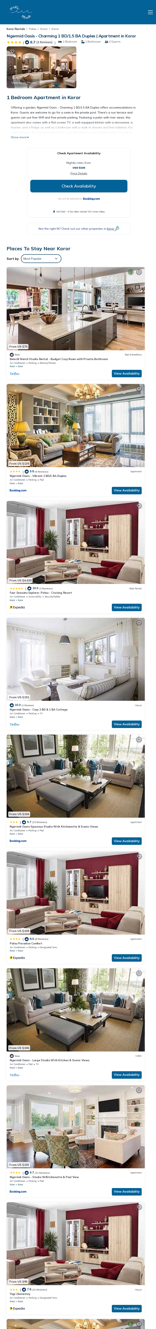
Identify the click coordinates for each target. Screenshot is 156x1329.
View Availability (58, 332)
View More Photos (24, 83)
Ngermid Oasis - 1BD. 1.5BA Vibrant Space (111, 695)
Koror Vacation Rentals (22, 1227)
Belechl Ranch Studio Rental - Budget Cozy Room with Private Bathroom (113, 1222)
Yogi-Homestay (20, 620)
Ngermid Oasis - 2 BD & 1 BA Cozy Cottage (39, 695)
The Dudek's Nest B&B (25, 922)
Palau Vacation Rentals (22, 1250)
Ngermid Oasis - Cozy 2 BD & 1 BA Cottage (112, 393)
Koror (44, 29)
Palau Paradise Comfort (99, 468)
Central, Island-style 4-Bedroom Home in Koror (114, 922)
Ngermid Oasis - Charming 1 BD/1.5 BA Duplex (40, 1149)
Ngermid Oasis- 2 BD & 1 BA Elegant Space (39, 846)
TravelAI (34, 1312)
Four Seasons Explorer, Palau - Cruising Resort (41, 393)
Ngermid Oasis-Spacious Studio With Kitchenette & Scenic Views (109, 1254)
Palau (33, 29)
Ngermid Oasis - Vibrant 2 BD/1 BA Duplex (111, 317)
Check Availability (79, 186)
